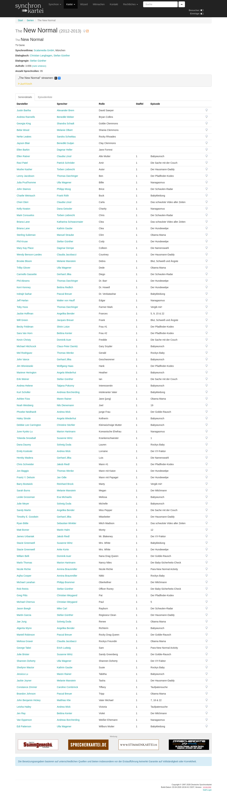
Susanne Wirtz (65, 438)
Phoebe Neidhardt (26, 411)
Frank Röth (63, 195)
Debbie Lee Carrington (29, 425)
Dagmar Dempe (65, 248)
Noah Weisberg (25, 405)
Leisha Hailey (24, 706)
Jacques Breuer (65, 320)
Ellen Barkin (23, 149)
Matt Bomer (23, 529)
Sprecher (62, 103)
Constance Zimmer (27, 687)
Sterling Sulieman (26, 235)
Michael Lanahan (26, 582)
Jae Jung (22, 621)
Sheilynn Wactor (25, 667)
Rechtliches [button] (130, 4)
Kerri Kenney (24, 287)
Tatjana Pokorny (65, 385)
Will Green (22, 320)
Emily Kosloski (24, 451)
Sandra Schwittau (66, 136)
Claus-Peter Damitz (67, 346)
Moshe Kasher (24, 169)
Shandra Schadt (65, 123)
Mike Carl (62, 608)
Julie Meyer (23, 503)
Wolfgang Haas (65, 366)
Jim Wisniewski (25, 366)
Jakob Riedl (63, 464)
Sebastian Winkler (66, 523)
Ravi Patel (22, 162)
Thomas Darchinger (67, 176)
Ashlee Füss (23, 398)
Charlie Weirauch (26, 195)
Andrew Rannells (26, 117)
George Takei (24, 647)
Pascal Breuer (64, 294)
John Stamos (24, 189)
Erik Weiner (23, 379)
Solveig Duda (64, 444)
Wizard (84, 4)
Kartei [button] (70, 4)
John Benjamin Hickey (29, 700)
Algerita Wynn (24, 628)
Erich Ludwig (64, 647)
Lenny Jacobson (25, 176)
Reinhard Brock (65, 484)
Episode (155, 103)
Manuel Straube (65, 235)
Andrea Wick (63, 411)
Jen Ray (21, 713)
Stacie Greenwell (26, 543)
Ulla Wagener (64, 182)
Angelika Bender (66, 313)
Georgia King (24, 123)
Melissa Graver (25, 641)
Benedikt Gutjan (65, 143)
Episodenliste (45, 97)
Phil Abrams (23, 280)
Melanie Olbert (65, 130)
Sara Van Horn (25, 333)
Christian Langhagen (41, 55)
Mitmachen (99, 4)
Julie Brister (23, 654)
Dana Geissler (64, 208)
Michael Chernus (26, 602)
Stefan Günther (62, 55)
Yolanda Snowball (26, 438)
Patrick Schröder (66, 162)
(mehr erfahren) (39, 66)
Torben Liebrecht (66, 169)
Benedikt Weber (65, 117)
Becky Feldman (25, 326)
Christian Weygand (67, 595)
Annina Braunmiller (67, 569)
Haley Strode (24, 418)
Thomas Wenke (65, 352)
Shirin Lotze (63, 326)
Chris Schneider (25, 464)
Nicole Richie (24, 569)
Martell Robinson (26, 634)
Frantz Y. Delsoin (26, 477)
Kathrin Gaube (64, 228)
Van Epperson (24, 719)
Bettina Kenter (64, 333)
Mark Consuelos (25, 215)
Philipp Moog (64, 189)
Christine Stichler (66, 425)
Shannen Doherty (26, 661)
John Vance (23, 359)
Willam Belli (23, 556)
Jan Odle (61, 477)
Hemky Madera (25, 457)
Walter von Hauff (66, 300)
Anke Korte (63, 549)
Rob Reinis (22, 588)
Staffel (139, 103)
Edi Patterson (24, 726)
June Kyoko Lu (25, 431)
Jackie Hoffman (25, 313)
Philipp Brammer (66, 582)
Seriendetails (25, 97)
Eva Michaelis (64, 497)
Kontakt (114, 4)
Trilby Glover (23, 267)
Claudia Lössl (64, 156)
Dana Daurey (24, 444)
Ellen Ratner (23, 156)
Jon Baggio (23, 470)
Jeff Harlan (22, 300)
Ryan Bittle (22, 523)
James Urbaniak (25, 536)
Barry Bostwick (25, 484)
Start (20, 20)
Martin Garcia (24, 615)
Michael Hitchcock (26, 346)
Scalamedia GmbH (44, 50)
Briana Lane (23, 221)
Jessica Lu (22, 674)
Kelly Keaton (23, 208)
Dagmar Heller (64, 149)
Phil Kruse (22, 241)
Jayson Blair (23, 143)
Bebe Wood (23, 130)
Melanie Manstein (66, 261)
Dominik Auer (64, 339)
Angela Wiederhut (66, 372)
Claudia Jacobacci (66, 254)
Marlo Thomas (24, 562)
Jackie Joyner (24, 680)
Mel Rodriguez (24, 352)
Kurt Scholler (23, 392)
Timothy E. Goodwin (27, 516)
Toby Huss (22, 307)
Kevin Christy (24, 339)
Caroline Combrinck (67, 687)
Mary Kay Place (25, 248)
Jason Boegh (24, 608)
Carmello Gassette (27, 274)
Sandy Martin (24, 510)
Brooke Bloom (24, 261)
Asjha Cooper (24, 575)
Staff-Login (207, 790)
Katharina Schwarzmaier (70, 221)
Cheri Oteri (22, 202)
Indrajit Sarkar (24, 294)
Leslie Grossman (26, 497)
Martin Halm (63, 529)
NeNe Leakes (24, 136)
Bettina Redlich (65, 287)
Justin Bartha (24, 110)
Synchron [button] (55, 4)
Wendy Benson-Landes (29, 254)
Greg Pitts (22, 595)
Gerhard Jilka (64, 274)
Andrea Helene (25, 385)
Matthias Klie (64, 700)
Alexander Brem (65, 110)
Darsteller (22, 103)
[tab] (113, 80)
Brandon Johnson (26, 693)
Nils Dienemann (65, 405)
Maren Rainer (64, 398)
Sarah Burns (23, 490)
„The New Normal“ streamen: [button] (39, 78)
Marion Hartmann (66, 431)
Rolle (102, 103)
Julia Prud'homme (26, 182)
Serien (30, 20)
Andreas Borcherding (68, 392)
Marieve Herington (26, 372)
